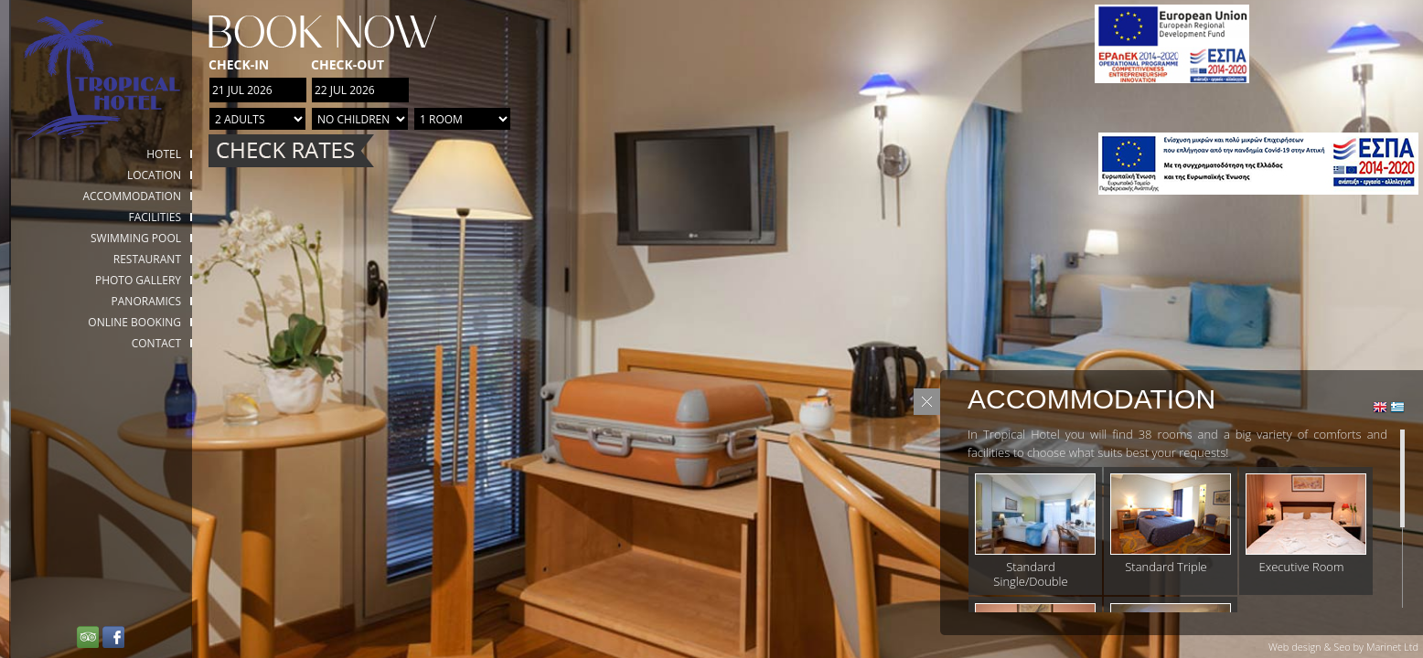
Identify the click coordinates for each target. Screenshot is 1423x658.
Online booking (134, 322)
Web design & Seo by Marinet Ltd (1343, 646)
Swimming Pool (136, 238)
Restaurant (147, 259)
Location (154, 175)
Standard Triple (1165, 566)
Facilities (154, 217)
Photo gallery (138, 280)
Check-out (347, 64)
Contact (156, 343)
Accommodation (131, 196)
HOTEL (163, 154)
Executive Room (1301, 566)
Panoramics (146, 301)
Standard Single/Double (1030, 573)
